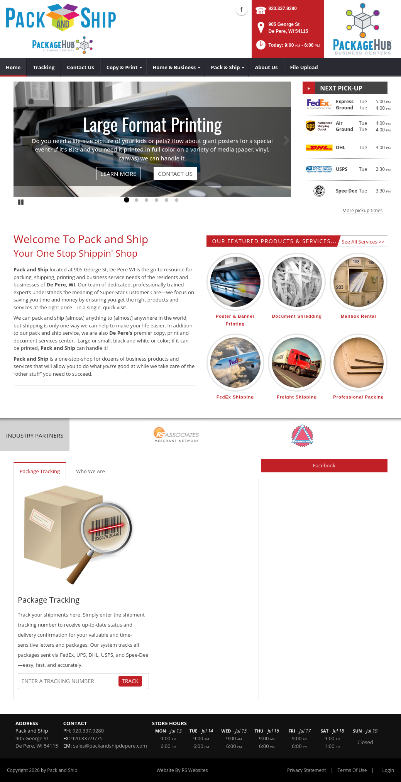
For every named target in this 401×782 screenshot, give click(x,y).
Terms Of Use (352, 770)
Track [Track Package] (130, 681)
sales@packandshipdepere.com (110, 745)
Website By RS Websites (182, 770)
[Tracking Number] (70, 681)
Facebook (324, 465)
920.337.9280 (283, 8)
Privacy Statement (306, 770)
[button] (287, 47)
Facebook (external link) (241, 9)
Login (388, 770)
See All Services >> (363, 241)
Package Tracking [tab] (40, 471)
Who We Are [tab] (90, 471)
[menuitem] (13, 67)
